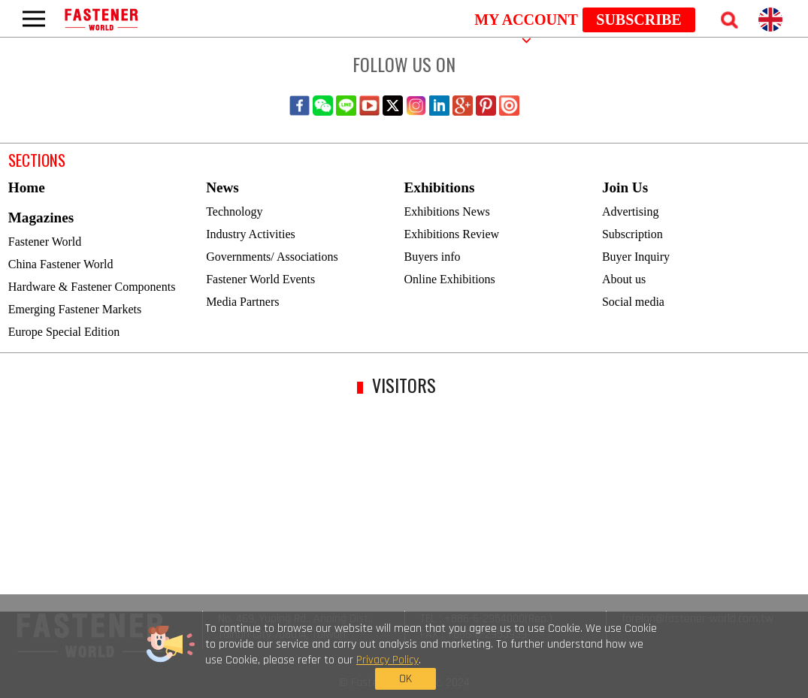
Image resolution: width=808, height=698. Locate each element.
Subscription (632, 234)
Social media (633, 301)
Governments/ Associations (272, 256)
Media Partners (242, 301)
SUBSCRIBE (638, 19)
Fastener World (45, 241)
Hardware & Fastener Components (92, 286)
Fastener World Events (260, 279)
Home (26, 187)
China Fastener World (60, 264)
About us (624, 279)
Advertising (630, 211)
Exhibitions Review (452, 234)
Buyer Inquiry (636, 256)
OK (622, 658)
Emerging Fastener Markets (74, 309)
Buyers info (432, 256)
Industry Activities (250, 234)
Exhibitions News (447, 211)
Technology (234, 211)
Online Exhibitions (449, 279)
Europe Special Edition (64, 331)
